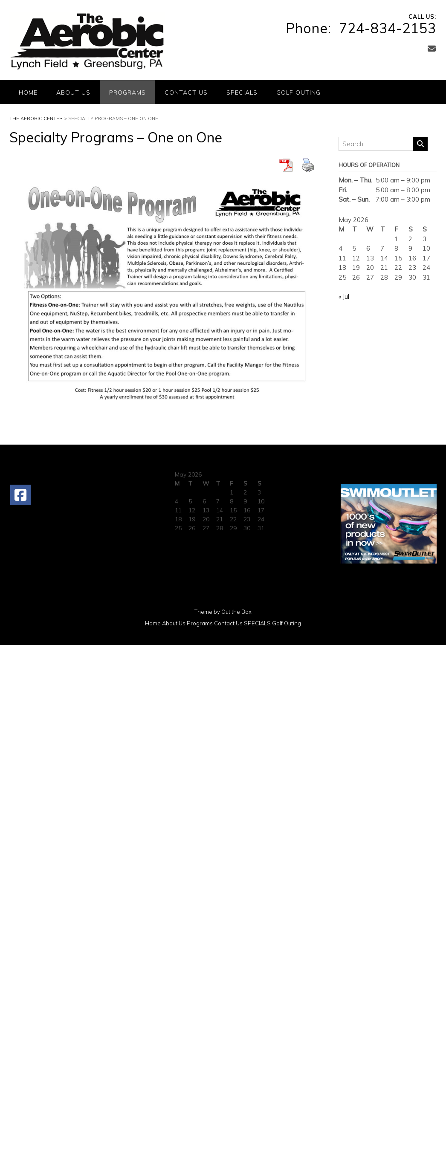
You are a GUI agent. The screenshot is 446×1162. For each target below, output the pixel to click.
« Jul (344, 296)
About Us (73, 92)
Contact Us (186, 92)
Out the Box (236, 611)
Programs (127, 92)
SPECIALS (242, 92)
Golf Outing (298, 92)
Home (28, 92)
